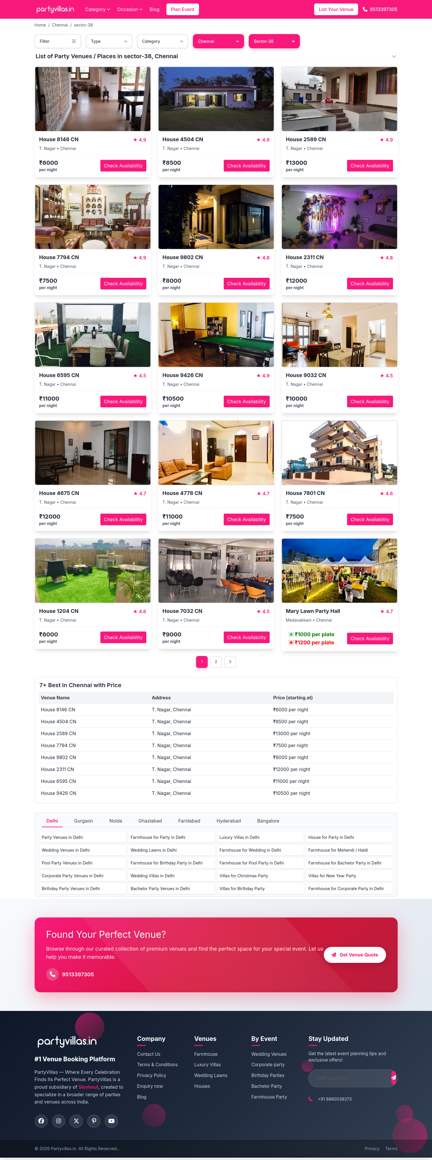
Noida (115, 822)
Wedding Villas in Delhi (153, 876)
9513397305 (380, 9)
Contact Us (148, 1055)
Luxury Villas (204, 1066)
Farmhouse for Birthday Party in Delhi (166, 863)
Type (109, 41)
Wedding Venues (262, 1055)
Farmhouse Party (262, 1098)
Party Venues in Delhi (62, 838)
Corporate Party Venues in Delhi (73, 876)
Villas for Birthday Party (242, 889)
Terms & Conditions (156, 1066)
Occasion (130, 9)
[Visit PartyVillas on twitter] (79, 1122)
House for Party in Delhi (331, 838)
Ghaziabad (150, 822)
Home (40, 24)
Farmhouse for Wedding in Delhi (250, 850)
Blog (154, 9)
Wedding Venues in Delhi (66, 850)
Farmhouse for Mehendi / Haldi (338, 850)
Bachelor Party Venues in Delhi (160, 889)
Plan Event (182, 9)
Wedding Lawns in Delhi (154, 850)
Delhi (52, 822)
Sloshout (88, 1088)
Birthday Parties (261, 1076)
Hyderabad (228, 822)
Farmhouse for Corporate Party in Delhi (346, 889)
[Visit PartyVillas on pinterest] (98, 1122)
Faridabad (189, 822)
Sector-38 (274, 41)
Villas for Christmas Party (244, 876)
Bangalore (268, 822)
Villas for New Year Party (332, 876)
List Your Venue (336, 9)
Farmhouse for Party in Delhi (158, 838)
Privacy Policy (151, 1076)
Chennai (60, 24)
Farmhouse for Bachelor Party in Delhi (344, 863)
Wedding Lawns (207, 1076)
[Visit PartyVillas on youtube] (117, 1122)
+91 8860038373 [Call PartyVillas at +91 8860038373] (325, 1099)
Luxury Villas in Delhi (239, 838)
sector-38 (83, 24)
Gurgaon (83, 822)
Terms (391, 1150)
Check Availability (123, 166)
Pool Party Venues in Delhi (67, 863)
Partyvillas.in (63, 1150)
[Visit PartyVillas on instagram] (61, 1122)
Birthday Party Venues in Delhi (71, 889)
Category (97, 9)
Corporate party (261, 1066)
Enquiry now (149, 1087)
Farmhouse (202, 1055)
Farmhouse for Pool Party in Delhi (252, 863)
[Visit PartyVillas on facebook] (42, 1122)
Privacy (372, 1150)
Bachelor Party (260, 1087)
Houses (198, 1087)
